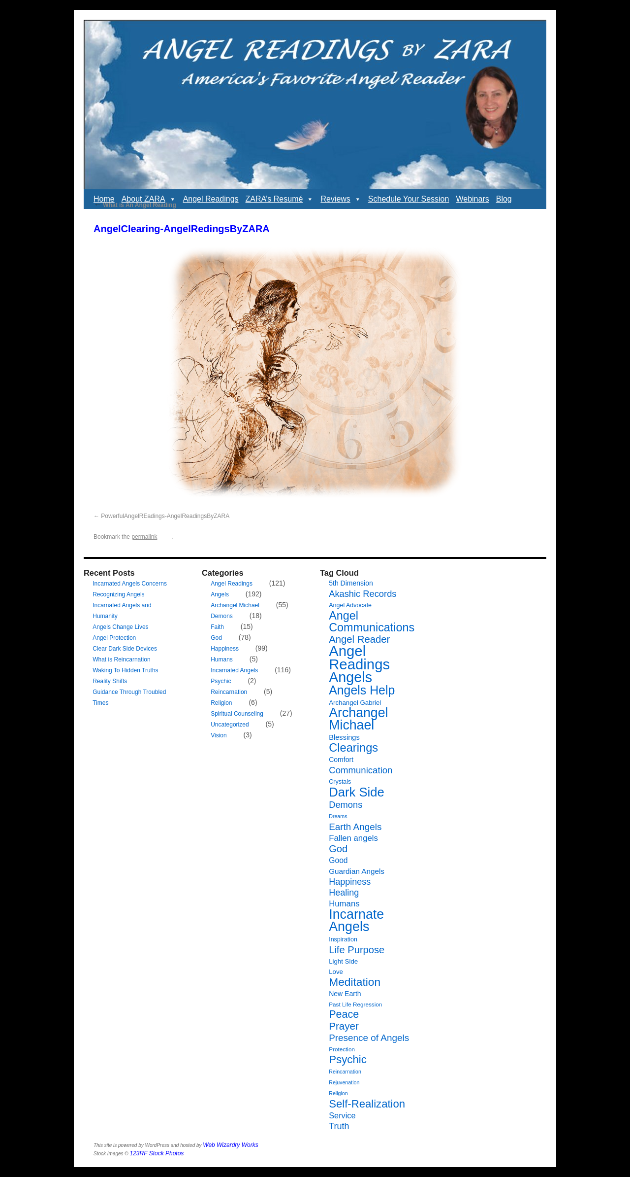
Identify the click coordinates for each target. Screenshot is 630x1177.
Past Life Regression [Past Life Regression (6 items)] (355, 1004)
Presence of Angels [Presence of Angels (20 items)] (369, 1038)
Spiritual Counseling (237, 713)
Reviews (340, 199)
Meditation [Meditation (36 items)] (354, 981)
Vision (218, 735)
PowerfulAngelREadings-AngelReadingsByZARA (165, 516)
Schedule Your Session (408, 199)
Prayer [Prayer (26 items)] (344, 1026)
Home (104, 199)
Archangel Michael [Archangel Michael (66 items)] (358, 718)
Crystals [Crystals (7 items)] (340, 781)
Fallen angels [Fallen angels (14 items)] (353, 838)
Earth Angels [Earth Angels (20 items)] (355, 827)
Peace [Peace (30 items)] (344, 1014)
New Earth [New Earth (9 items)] (345, 994)
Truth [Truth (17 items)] (339, 1126)
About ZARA (149, 199)
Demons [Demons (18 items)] (345, 804)
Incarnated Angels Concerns (130, 583)
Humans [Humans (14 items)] (344, 903)
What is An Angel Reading (135, 205)
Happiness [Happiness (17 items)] (350, 882)
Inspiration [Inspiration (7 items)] (343, 939)
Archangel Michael (235, 605)
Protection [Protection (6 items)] (342, 1049)
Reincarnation (229, 692)
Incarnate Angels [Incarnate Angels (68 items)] (356, 920)
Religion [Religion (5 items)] (338, 1093)
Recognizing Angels (118, 594)
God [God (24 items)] (338, 848)
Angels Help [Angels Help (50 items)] (362, 690)
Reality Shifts (110, 681)
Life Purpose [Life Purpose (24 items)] (356, 949)
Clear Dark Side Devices (125, 648)
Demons (222, 616)
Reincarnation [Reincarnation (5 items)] (345, 1071)
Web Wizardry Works (230, 1145)
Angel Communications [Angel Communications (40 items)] (371, 621)
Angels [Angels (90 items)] (350, 677)
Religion (221, 702)
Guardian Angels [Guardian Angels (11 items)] (356, 871)
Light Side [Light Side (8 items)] (343, 961)
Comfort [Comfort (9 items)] (341, 759)
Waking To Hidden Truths (125, 670)
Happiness (225, 648)
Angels (220, 594)
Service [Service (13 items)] (342, 1115)
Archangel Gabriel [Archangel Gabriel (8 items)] (355, 702)
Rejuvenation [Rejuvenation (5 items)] (344, 1082)
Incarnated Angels (234, 670)
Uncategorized (230, 724)
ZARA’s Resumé (280, 199)
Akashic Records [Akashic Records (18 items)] (362, 593)
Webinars (472, 199)
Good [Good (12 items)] (338, 860)
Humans (222, 659)
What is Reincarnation (121, 659)
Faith (217, 626)
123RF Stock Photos (157, 1153)
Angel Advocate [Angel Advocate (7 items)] (350, 605)
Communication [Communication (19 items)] (360, 770)
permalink (144, 536)
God (216, 637)
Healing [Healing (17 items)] (344, 893)
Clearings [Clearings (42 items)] (353, 747)
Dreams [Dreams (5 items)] (338, 816)
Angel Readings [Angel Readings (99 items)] (359, 657)
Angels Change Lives (120, 626)
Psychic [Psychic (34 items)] (348, 1059)
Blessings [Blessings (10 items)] (344, 737)
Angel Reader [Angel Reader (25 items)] (359, 639)
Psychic (221, 681)
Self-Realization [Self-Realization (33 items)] (367, 1104)
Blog (504, 199)
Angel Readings (211, 199)
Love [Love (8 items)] (336, 971)
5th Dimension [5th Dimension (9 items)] (351, 583)
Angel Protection (114, 637)
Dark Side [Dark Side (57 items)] (356, 792)
